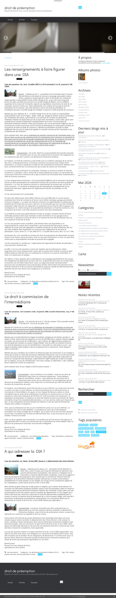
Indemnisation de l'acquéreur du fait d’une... (93, 354)
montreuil (95, 435)
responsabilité (26, 283)
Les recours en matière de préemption (91, 236)
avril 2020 (81, 97)
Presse (80, 241)
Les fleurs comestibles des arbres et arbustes (93, 174)
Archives (22, 20)
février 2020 (82, 102)
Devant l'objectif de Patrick (90, 159)
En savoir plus (81, 596)
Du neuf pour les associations (88, 162)
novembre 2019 (83, 110)
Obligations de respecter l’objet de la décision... (94, 310)
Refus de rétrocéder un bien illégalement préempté (92, 335)
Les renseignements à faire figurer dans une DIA (35, 71)
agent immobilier (10, 438)
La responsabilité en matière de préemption (93, 228)
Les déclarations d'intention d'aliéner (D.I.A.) (44, 281)
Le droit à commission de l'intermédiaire (27, 299)
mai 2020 (81, 94)
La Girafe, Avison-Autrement (94, 145)
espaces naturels (10, 554)
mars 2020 (81, 99)
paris (81, 432)
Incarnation (82, 138)
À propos (34, 20)
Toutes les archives (84, 121)
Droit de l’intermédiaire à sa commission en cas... (94, 380)
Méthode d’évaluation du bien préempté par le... (94, 371)
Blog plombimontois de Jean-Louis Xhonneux (91, 163)
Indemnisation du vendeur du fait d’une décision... (91, 362)
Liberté (83, 142)
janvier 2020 (82, 105)
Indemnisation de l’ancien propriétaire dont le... (94, 301)
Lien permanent (11, 281)
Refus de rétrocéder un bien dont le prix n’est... (94, 328)
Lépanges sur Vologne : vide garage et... (91, 145)
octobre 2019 (82, 112)
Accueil (10, 20)
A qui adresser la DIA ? (25, 451)
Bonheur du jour (98, 171)
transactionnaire (28, 438)
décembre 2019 (83, 107)
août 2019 (81, 118)
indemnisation (100, 428)
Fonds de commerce (85, 223)
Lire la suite (106, 63)
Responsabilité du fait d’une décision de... (92, 345)
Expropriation (83, 220)
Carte (82, 254)
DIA (67, 281)
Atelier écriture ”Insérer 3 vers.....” (89, 167)
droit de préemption (20, 7)
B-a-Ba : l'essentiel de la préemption (90, 212)
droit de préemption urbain (26, 554)
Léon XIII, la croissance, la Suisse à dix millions (93, 140)
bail (6, 283)
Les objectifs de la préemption (88, 233)
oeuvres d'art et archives (86, 239)
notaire (71, 281)
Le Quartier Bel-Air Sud (86, 151)
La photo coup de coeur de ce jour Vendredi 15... (94, 158)
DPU (86, 432)
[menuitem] (10, 20)
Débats (80, 215)
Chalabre (84, 175)
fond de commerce (14, 283)
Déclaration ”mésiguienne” (87, 153)
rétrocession (83, 425)
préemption (60, 436)
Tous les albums (83, 83)
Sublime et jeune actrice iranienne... (90, 136)
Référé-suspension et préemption (89, 244)
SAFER (80, 247)
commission (69, 436)
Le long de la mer (84, 171)
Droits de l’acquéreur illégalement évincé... (92, 319)
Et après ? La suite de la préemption (90, 218)
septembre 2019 (83, 115)
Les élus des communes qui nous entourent (93, 149)
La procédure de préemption (38, 436)
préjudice (94, 425)
